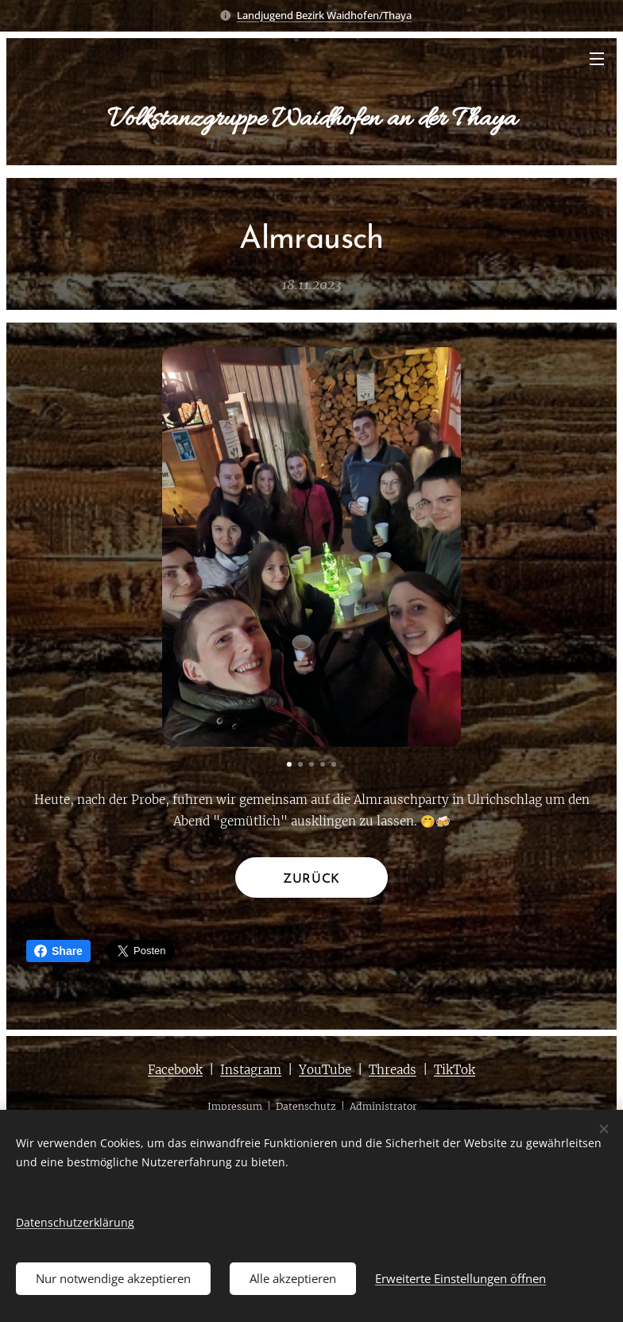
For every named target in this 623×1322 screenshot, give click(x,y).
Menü (597, 59)
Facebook (175, 1069)
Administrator (383, 1107)
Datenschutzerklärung (75, 1222)
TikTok (454, 1069)
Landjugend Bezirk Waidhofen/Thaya (324, 15)
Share (58, 951)
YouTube (325, 1069)
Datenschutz (306, 1107)
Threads (392, 1069)
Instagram (250, 1069)
